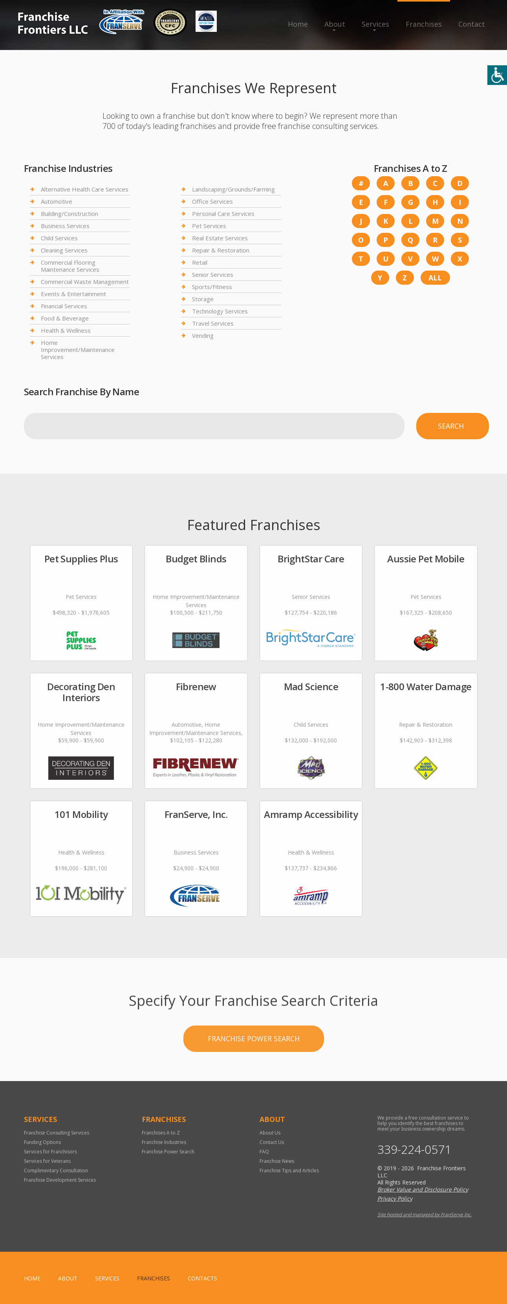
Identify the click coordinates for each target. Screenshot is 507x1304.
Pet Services (209, 226)
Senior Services (212, 274)
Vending (203, 335)
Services (375, 24)
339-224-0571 (414, 1149)
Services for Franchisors (50, 1151)
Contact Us (272, 1142)
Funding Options (42, 1142)
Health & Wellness (66, 330)
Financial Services (64, 306)
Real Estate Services (220, 238)
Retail (199, 262)
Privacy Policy (394, 1198)
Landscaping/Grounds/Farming (233, 189)
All (435, 277)
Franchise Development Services (60, 1180)
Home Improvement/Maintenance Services (78, 350)
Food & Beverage (65, 318)
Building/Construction (69, 213)
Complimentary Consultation (56, 1170)
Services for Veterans (47, 1161)
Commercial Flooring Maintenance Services (70, 265)
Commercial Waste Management (85, 281)
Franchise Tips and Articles (289, 1170)
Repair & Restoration (220, 250)
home (32, 1278)
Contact (471, 24)
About (334, 24)
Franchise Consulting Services (56, 1132)
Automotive (56, 201)
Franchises (424, 24)
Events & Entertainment (73, 294)
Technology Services (220, 311)
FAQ (264, 1151)
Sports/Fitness (212, 287)
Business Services (65, 226)
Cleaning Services (64, 250)
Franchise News (277, 1161)
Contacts (202, 1278)
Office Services (212, 201)
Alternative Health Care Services (84, 189)
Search (451, 426)
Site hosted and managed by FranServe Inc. (424, 1214)
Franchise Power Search (254, 1084)
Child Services (59, 238)
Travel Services (213, 323)
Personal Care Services (223, 213)
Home (298, 24)
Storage (203, 299)
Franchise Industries (164, 1142)
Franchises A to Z (161, 1132)
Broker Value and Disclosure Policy (422, 1189)
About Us (270, 1132)
